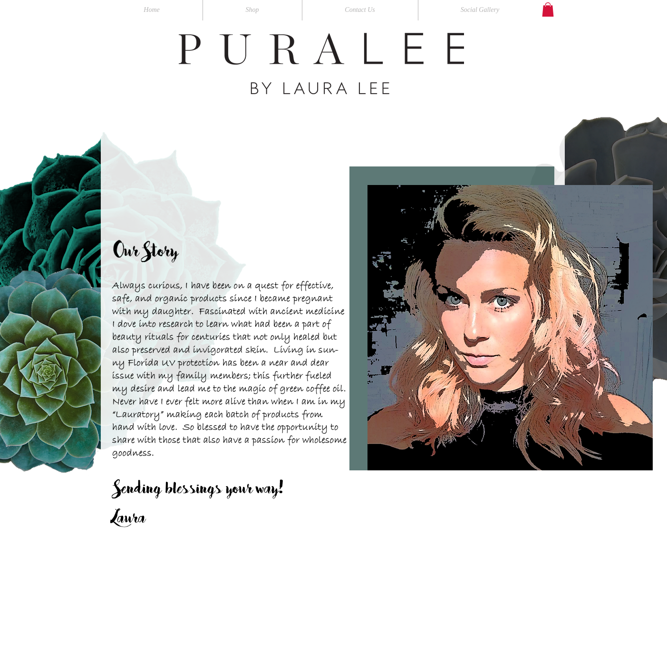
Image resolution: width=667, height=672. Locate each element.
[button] (548, 9)
